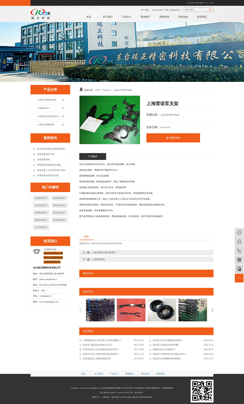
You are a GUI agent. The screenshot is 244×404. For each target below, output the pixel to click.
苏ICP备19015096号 (108, 393)
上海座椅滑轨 (98, 259)
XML (211, 3)
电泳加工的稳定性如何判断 (165, 345)
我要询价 (173, 138)
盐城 (117, 397)
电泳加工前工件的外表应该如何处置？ (101, 354)
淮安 (134, 397)
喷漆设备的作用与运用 (48, 175)
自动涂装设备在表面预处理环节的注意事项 (52, 149)
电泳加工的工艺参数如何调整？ (168, 340)
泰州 (150, 397)
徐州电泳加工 (41, 213)
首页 (88, 17)
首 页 (97, 90)
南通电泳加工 (41, 220)
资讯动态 (183, 17)
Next (212, 310)
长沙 (138, 397)
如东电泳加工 (59, 198)
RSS (206, 3)
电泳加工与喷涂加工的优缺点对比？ (170, 354)
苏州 (113, 397)
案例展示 (145, 17)
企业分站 (191, 3)
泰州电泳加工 (59, 205)
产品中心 (126, 17)
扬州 (146, 397)
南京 (142, 397)
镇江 (130, 397)
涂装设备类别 (43, 159)
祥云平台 (129, 393)
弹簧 (167, 10)
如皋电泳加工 (59, 213)
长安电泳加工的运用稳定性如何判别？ (101, 349)
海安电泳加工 (59, 220)
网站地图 (199, 3)
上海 (121, 397)
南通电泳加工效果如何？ (164, 349)
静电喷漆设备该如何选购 (49, 165)
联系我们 (202, 17)
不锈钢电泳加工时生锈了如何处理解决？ (102, 340)
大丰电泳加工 (41, 227)
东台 (125, 397)
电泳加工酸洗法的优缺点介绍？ (98, 345)
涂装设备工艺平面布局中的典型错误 (52, 170)
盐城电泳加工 (175, 10)
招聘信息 (164, 17)
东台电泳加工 (158, 10)
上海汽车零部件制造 (46, 100)
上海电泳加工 (43, 108)
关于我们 (108, 17)
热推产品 (95, 397)
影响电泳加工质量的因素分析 (97, 358)
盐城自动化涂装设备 (113, 243)
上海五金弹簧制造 (45, 124)
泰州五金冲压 (98, 243)
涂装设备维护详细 (45, 154)
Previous (80, 310)
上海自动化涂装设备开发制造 (51, 116)
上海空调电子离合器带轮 (104, 252)
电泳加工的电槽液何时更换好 (167, 358)
